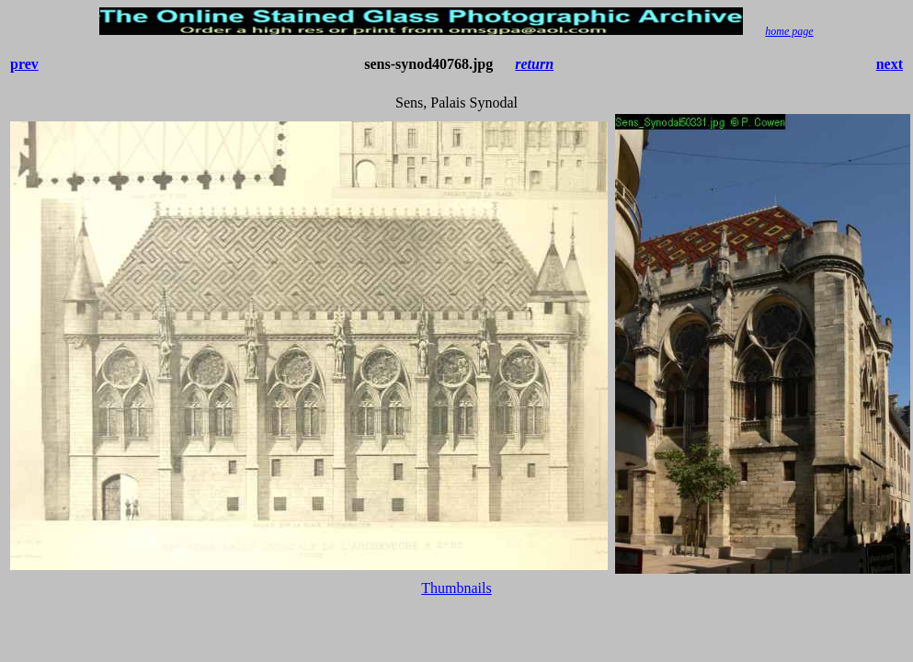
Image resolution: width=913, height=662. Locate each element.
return (534, 64)
